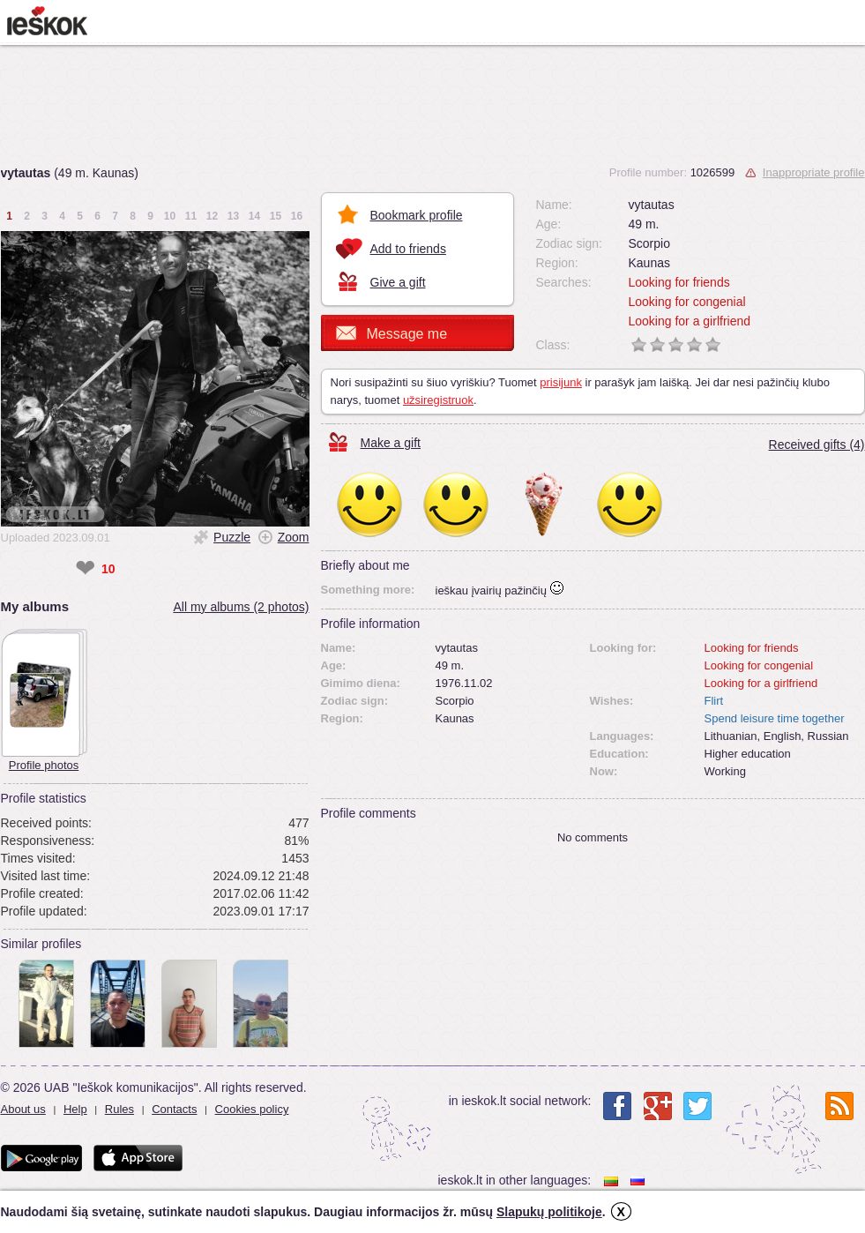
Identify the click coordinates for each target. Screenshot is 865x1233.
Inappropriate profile (814, 172)
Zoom (293, 537)
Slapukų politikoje (549, 1212)
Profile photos (44, 765)
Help (75, 1109)
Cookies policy (252, 1109)
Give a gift (398, 282)
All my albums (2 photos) (241, 607)
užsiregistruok (438, 400)
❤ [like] (85, 569)
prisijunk (561, 382)
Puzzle (231, 537)
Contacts (174, 1109)
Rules (119, 1109)
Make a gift (391, 443)
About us (23, 1109)
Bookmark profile (416, 215)
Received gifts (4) (817, 444)
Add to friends (408, 249)
